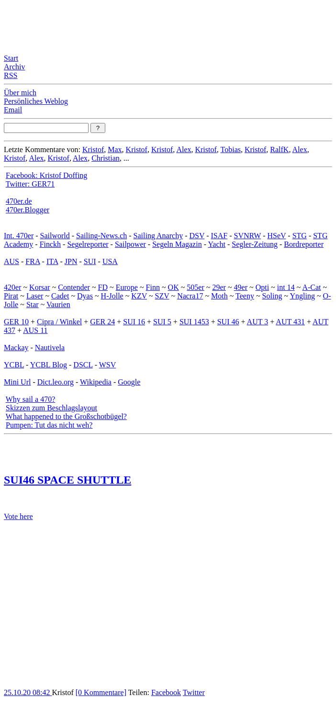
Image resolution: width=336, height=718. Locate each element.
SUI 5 (162, 322)
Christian (105, 158)
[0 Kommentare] (101, 692)
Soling (272, 296)
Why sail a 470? (31, 399)
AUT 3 (258, 322)
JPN (71, 261)
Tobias (231, 149)
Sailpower (130, 244)
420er (12, 287)
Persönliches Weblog (36, 101)
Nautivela (50, 347)
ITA (52, 261)
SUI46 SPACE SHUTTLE (67, 480)
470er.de (19, 201)
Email (13, 110)
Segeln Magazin (177, 244)
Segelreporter (87, 244)
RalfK (279, 149)
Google (129, 382)
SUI (90, 261)
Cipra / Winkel (59, 322)
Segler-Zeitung (255, 244)
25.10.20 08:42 (28, 692)
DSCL (82, 365)
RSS (10, 75)
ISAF (219, 236)
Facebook (166, 692)
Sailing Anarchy (158, 236)
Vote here (18, 516)
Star (32, 304)
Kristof (93, 149)
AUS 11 (35, 330)
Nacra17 (190, 296)
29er (218, 287)
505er (195, 287)
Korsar (39, 287)
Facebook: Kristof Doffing (46, 175)
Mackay (16, 347)
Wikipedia (96, 382)
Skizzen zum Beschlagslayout (51, 408)
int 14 (286, 287)
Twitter (194, 692)
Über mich (20, 92)
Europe (127, 287)
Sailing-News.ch (101, 236)
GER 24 (102, 322)
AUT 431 (290, 322)
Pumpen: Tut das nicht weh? (49, 425)
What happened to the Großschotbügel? (66, 416)
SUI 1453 (194, 322)
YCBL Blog (48, 365)
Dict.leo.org (55, 382)
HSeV (276, 236)
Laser (35, 296)
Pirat (11, 296)
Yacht (216, 244)
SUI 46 (228, 322)
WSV (107, 365)
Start (11, 58)
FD (103, 287)
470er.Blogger (27, 210)
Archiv (14, 67)
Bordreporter (304, 244)
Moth (219, 296)
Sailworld (55, 236)
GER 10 (16, 322)
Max (115, 149)
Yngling (302, 296)
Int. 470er (19, 236)
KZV (139, 296)
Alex (183, 149)
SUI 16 (134, 322)
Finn (153, 287)
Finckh (50, 244)
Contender (74, 287)
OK (173, 287)
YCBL (14, 365)
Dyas (85, 296)
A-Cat (311, 287)
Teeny (244, 296)
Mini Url (17, 382)
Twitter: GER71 (30, 184)
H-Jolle (112, 296)
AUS (11, 261)
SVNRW (247, 236)
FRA (32, 261)
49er (240, 287)
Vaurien (58, 304)
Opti (262, 287)
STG (299, 236)
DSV (196, 236)
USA (110, 261)
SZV (162, 296)
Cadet (60, 296)
